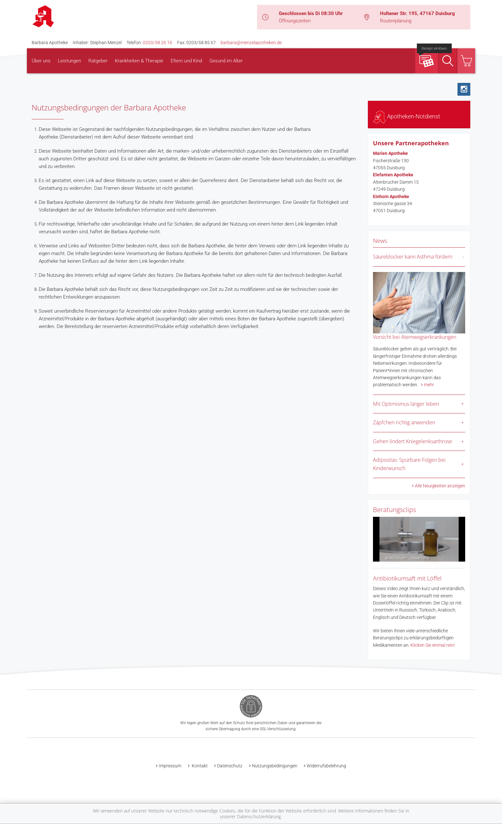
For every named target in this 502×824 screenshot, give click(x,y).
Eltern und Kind (186, 61)
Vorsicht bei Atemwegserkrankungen (414, 336)
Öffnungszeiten (295, 21)
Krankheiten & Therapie (139, 61)
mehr (429, 384)
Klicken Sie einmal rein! (432, 645)
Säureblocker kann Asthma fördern (412, 256)
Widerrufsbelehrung (326, 765)
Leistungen (69, 61)
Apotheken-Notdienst (406, 116)
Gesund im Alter (226, 61)
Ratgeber (98, 61)
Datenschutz (229, 765)
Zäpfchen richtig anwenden (404, 422)
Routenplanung (395, 21)
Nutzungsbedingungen (274, 765)
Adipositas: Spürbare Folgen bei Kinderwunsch (409, 464)
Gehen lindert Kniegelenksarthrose (412, 441)
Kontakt (199, 765)
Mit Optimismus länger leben (406, 403)
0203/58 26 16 (157, 42)
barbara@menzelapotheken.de (251, 42)
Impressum (170, 765)
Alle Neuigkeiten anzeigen (440, 485)
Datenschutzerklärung (259, 816)
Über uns (41, 61)
